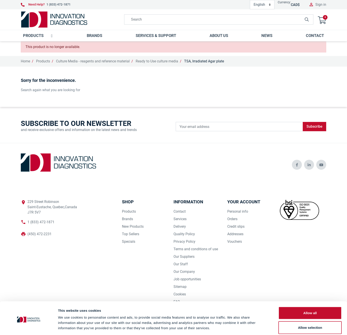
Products (43, 61)
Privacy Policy (184, 241)
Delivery (180, 226)
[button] (322, 19)
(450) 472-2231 (39, 234)
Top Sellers (130, 234)
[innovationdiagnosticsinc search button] (306, 19)
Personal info (237, 211)
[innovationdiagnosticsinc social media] (297, 165)
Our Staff (181, 264)
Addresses (235, 234)
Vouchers (234, 241)
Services (180, 219)
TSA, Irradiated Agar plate (204, 61)
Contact (180, 211)
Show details (232, 326)
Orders (232, 219)
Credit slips (236, 226)
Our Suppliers (184, 256)
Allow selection (310, 311)
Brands (127, 219)
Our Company (184, 272)
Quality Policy (184, 234)
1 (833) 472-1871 (58, 4)
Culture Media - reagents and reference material (93, 61)
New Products (133, 226)
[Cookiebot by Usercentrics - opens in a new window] (28, 326)
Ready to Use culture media (157, 61)
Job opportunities (187, 279)
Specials (128, 241)
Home (25, 61)
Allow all (310, 297)
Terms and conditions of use (196, 249)
